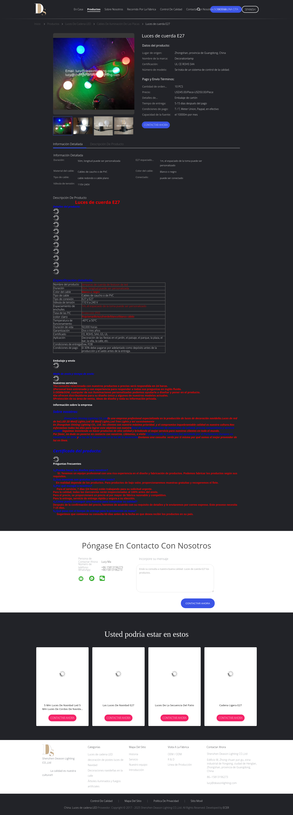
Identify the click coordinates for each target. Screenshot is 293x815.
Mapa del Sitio (133, 801)
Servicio (133, 759)
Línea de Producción (180, 764)
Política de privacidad (166, 801)
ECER (226, 807)
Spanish (250, 9)
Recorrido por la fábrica (141, 9)
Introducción (136, 770)
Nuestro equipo (138, 764)
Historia (133, 754)
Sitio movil (197, 801)
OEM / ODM (175, 754)
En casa (78, 9)
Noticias (222, 9)
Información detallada (68, 144)
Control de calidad (171, 9)
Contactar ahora (156, 125)
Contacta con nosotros (200, 9)
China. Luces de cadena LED (80, 807)
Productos (94, 9)
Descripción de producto (107, 144)
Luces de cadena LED (100, 754)
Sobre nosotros (113, 9)
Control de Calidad (101, 801)
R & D (171, 759)
